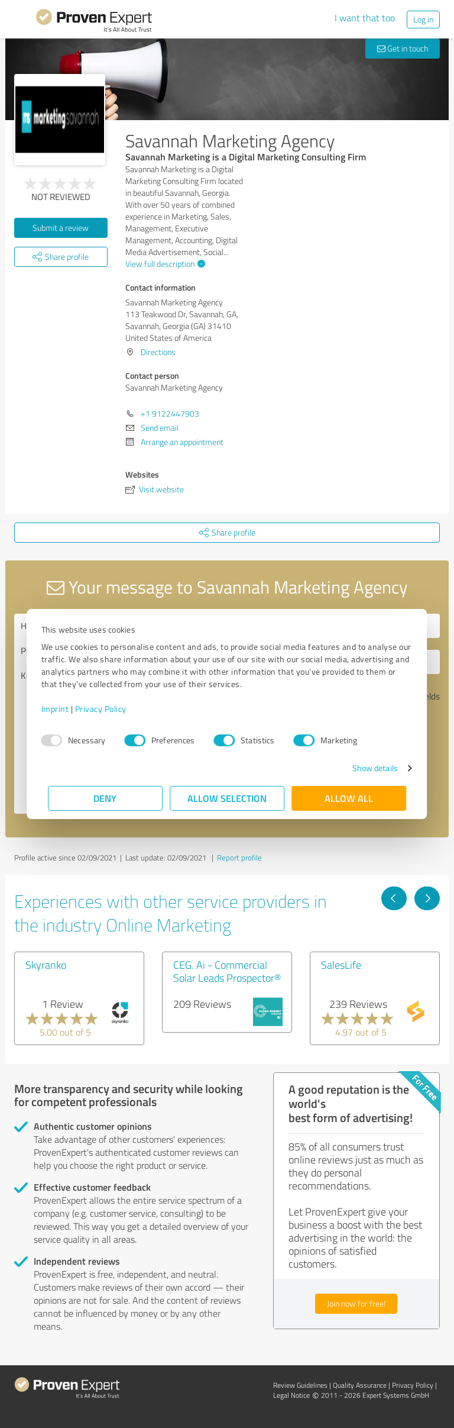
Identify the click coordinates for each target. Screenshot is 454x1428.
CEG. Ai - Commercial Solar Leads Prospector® (227, 971)
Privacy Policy (107, 708)
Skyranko (45, 965)
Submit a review (61, 227)
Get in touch (402, 48)
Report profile (239, 857)
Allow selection (227, 798)
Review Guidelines (300, 1385)
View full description (163, 263)
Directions (158, 351)
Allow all (349, 798)
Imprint (62, 708)
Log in (423, 19)
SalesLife (341, 965)
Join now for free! (356, 1303)
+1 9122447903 (170, 413)
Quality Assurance (360, 1385)
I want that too (365, 17)
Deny (105, 798)
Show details (368, 767)
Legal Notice (291, 1395)
